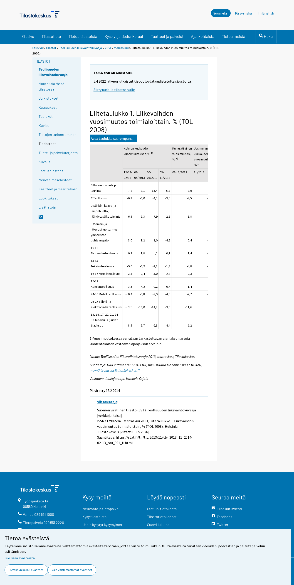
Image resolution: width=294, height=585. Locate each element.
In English (266, 13)
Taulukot (46, 116)
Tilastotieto (51, 36)
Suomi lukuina (158, 524)
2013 (108, 48)
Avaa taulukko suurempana (112, 138)
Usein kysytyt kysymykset (102, 524)
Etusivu (28, 36)
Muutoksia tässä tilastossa (51, 86)
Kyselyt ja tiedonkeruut (124, 36)
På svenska (243, 13)
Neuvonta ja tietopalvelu (101, 508)
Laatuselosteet (51, 171)
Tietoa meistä (233, 36)
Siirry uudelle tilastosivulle (114, 89)
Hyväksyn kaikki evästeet (26, 570)
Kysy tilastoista (94, 516)
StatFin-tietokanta (162, 508)
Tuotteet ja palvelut (167, 36)
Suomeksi (220, 13)
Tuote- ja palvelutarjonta (58, 152)
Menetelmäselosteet (55, 180)
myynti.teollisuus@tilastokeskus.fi (115, 370)
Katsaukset (48, 107)
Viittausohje (107, 401)
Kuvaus (44, 162)
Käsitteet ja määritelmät (58, 189)
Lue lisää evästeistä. (20, 558)
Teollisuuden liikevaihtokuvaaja (80, 48)
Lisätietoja (47, 207)
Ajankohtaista (202, 36)
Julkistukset (49, 98)
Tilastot (51, 48)
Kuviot (44, 125)
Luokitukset (48, 198)
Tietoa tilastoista (83, 36)
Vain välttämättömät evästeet (72, 570)
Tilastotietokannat (162, 516)
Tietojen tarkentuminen (58, 134)
